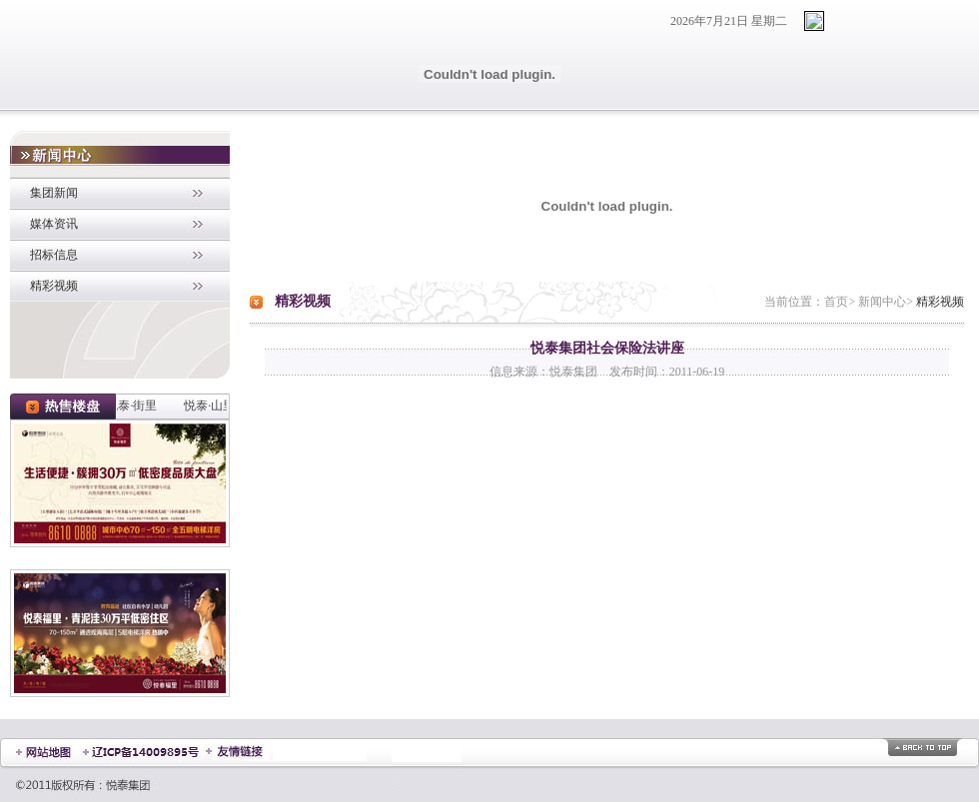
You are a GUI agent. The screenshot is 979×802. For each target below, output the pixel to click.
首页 (836, 302)
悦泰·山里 (211, 405)
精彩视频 (54, 286)
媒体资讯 (54, 224)
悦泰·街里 (133, 405)
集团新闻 (54, 193)
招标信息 (54, 255)
